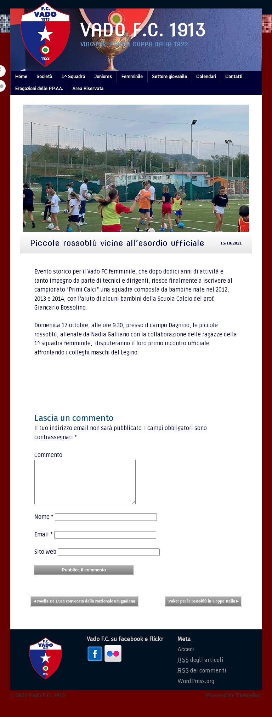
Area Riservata (87, 88)
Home (21, 76)
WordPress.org (195, 689)
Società (44, 76)
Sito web (45, 560)
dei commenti (201, 678)
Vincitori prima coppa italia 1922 (134, 44)
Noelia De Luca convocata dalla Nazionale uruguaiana (84, 609)
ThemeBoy (249, 704)
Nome (43, 525)
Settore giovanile (169, 76)
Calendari (206, 76)
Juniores (103, 76)
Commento (48, 455)
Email (43, 543)
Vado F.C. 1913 (142, 30)
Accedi (186, 657)
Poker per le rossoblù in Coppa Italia (203, 609)
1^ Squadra (73, 76)
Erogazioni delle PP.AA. (39, 88)
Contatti (233, 76)
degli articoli (200, 668)
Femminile (132, 76)
